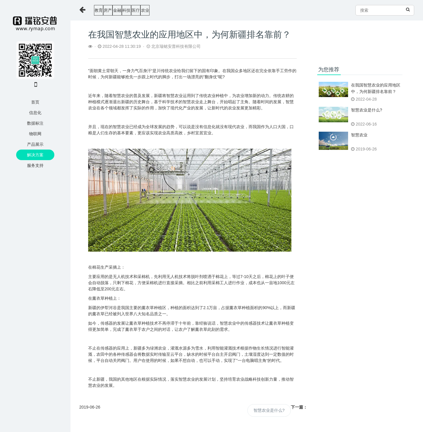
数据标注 (35, 123)
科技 (164, 10)
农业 (206, 10)
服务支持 (35, 165)
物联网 (35, 133)
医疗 (185, 10)
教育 (103, 10)
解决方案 (35, 155)
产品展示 (35, 144)
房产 (123, 10)
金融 (144, 10)
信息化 (35, 112)
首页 (35, 102)
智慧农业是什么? (269, 410)
